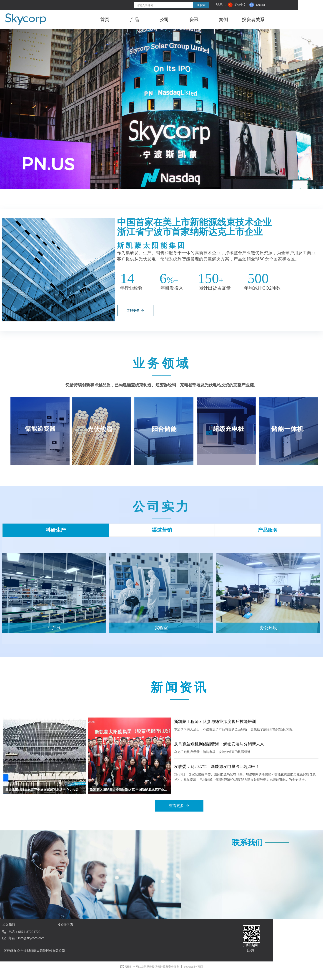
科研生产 (56, 530)
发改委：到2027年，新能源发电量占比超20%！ (216, 766)
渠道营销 (162, 530)
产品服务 (268, 530)
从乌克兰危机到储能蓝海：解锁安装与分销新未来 (219, 744)
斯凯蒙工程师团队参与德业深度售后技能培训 (215, 721)
